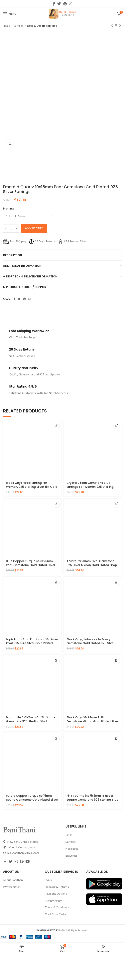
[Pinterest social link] (65, 4)
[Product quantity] (11, 228)
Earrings (19, 25)
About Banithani (13, 880)
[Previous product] (112, 26)
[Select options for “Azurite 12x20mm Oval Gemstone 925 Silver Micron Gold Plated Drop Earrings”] (116, 504)
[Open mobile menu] (9, 14)
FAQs (48, 880)
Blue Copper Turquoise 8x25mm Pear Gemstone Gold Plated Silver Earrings (30, 565)
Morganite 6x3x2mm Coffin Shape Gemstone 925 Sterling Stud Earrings (30, 721)
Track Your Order (55, 914)
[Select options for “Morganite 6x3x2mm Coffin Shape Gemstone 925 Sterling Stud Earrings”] (56, 660)
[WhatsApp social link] (70, 4)
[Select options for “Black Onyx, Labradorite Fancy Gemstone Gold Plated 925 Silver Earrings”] (116, 582)
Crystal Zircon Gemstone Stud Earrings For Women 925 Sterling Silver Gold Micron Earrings (90, 487)
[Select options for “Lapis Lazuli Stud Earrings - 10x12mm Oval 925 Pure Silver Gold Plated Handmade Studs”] (56, 582)
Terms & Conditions (57, 907)
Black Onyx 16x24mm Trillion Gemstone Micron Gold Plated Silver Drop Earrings (92, 721)
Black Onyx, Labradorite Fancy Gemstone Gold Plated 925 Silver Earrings (90, 643)
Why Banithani (12, 886)
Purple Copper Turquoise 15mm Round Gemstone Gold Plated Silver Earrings (32, 799)
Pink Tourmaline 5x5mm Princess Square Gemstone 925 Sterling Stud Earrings (92, 799)
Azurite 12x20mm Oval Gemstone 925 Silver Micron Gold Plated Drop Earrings (91, 565)
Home (7, 25)
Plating (8, 208)
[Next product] (120, 26)
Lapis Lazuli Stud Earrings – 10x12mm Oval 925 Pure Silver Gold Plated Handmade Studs (32, 643)
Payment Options (56, 893)
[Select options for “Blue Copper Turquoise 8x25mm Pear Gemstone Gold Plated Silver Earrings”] (56, 504)
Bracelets (71, 855)
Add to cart (34, 228)
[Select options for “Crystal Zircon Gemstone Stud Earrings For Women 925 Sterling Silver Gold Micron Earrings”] (116, 425)
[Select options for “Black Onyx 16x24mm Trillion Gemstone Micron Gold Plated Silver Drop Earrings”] (116, 660)
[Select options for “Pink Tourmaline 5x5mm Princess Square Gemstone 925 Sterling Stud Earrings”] (116, 738)
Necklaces (71, 848)
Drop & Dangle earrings (42, 25)
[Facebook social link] (54, 4)
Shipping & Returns (57, 886)
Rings (68, 834)
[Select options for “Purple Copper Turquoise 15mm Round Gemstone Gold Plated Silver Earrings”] (56, 738)
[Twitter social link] (59, 4)
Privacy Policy (53, 900)
